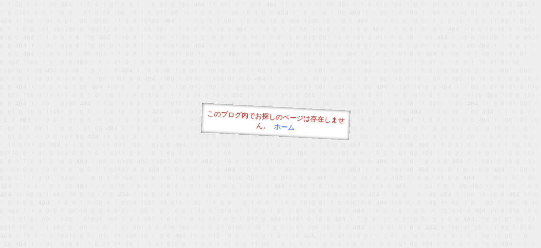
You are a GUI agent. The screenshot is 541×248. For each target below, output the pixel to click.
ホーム (284, 127)
